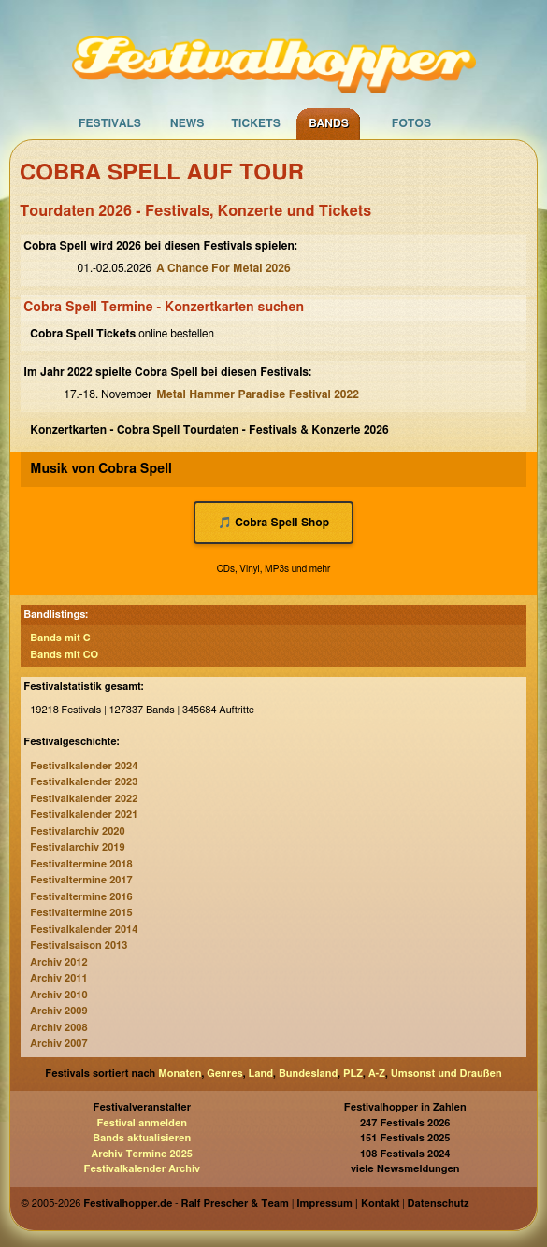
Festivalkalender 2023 (83, 782)
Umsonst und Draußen (446, 1073)
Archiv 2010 (58, 995)
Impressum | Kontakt (347, 1203)
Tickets (256, 123)
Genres (224, 1073)
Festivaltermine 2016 (81, 897)
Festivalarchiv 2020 (77, 831)
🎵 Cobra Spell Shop (273, 522)
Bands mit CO (64, 655)
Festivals (110, 123)
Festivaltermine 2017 (81, 880)
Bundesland (308, 1073)
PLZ (353, 1073)
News (187, 123)
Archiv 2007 (58, 1044)
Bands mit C (60, 638)
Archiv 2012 (58, 962)
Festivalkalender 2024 (83, 766)
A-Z (376, 1073)
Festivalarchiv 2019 (77, 847)
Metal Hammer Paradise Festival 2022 (257, 394)
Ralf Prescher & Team (235, 1203)
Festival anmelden (141, 1123)
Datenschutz (438, 1203)
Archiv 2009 (58, 1011)
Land (261, 1073)
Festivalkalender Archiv (142, 1169)
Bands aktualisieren (142, 1138)
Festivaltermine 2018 (81, 864)
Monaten (179, 1073)
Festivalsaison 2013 (78, 945)
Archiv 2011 (58, 978)
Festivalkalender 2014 (83, 929)
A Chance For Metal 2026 (223, 268)
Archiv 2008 (58, 1028)
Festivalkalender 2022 (83, 799)
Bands (329, 123)
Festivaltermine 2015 (81, 913)
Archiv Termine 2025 (142, 1154)
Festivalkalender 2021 (83, 815)
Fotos (411, 123)
